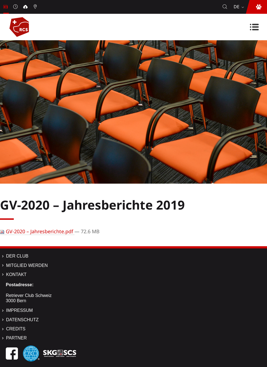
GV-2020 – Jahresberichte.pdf (37, 231)
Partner (16, 338)
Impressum (19, 310)
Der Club (17, 256)
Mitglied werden (27, 265)
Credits (15, 328)
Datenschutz (22, 319)
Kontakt (16, 274)
